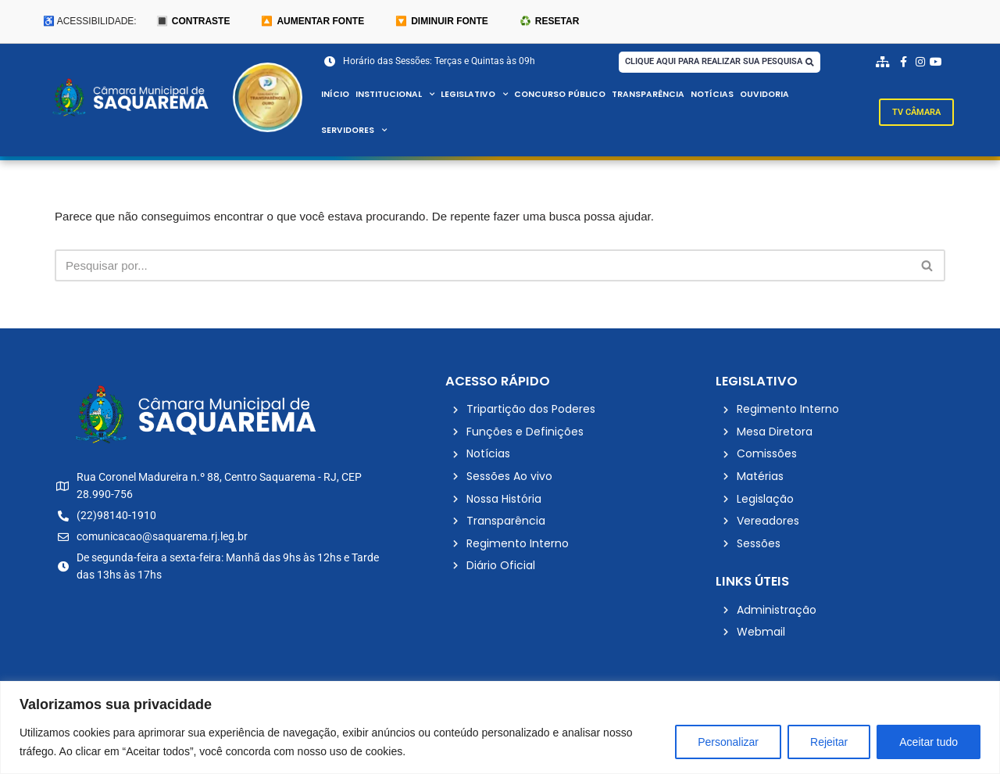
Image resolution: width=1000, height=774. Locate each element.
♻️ (549, 22)
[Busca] (482, 269)
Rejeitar (829, 742)
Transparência (658, 95)
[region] (500, 727)
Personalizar (728, 742)
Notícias (724, 95)
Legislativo (480, 95)
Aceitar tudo (928, 742)
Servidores (355, 131)
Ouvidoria (778, 95)
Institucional (397, 95)
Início (335, 95)
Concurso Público (568, 95)
